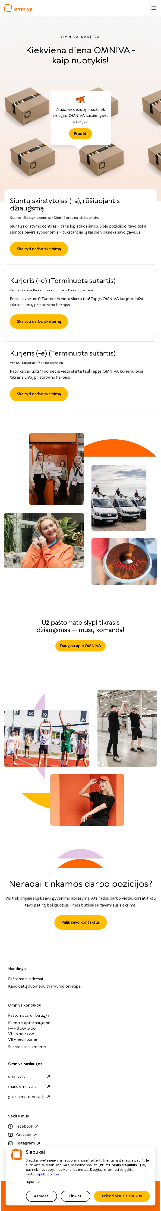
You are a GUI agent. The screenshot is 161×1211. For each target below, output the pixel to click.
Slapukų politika (47, 1174)
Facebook (24, 1126)
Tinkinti (75, 1196)
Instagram (24, 1143)
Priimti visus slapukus (122, 1196)
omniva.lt (29, 1076)
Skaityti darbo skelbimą (39, 249)
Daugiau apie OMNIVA (80, 645)
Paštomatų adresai (25, 979)
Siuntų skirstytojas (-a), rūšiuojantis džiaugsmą (65, 205)
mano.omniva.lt (29, 1087)
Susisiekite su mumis (27, 1047)
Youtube (23, 1135)
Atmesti (41, 1196)
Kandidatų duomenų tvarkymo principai (45, 986)
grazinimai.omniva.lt (29, 1097)
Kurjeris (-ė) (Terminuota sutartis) (63, 281)
